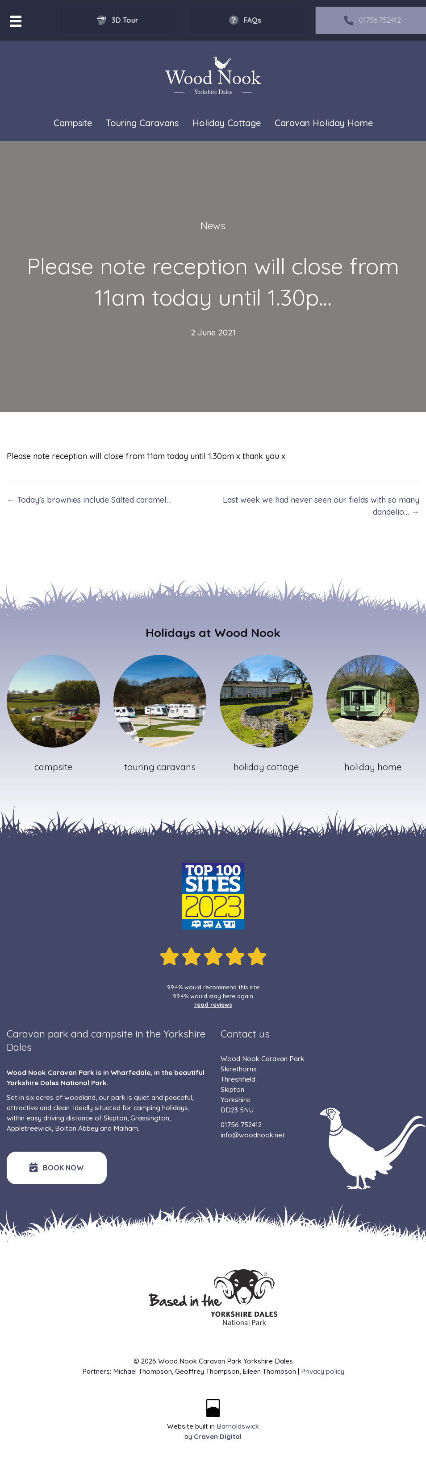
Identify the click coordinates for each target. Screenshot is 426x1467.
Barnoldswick (238, 1426)
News (213, 225)
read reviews (213, 1004)
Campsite (73, 122)
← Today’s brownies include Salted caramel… (89, 500)
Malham (125, 1128)
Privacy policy (322, 1371)
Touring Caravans (142, 122)
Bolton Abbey (76, 1128)
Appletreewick (29, 1128)
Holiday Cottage (226, 122)
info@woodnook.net (253, 1135)
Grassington (149, 1118)
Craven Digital (218, 1436)
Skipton (115, 1118)
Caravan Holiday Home (324, 122)
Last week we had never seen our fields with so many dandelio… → (321, 506)
